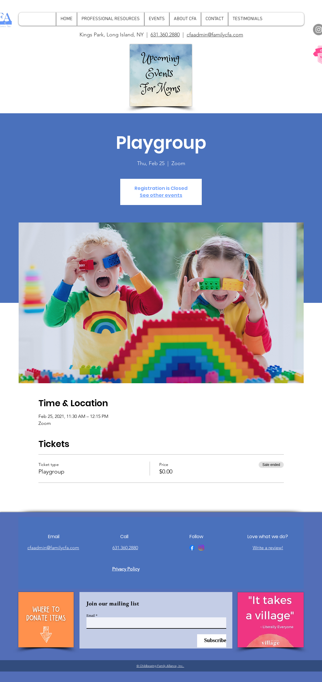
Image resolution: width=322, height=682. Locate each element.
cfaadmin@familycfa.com (215, 34)
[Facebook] (192, 547)
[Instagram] (201, 547)
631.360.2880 (165, 34)
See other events (161, 195)
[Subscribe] (211, 640)
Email (90, 615)
